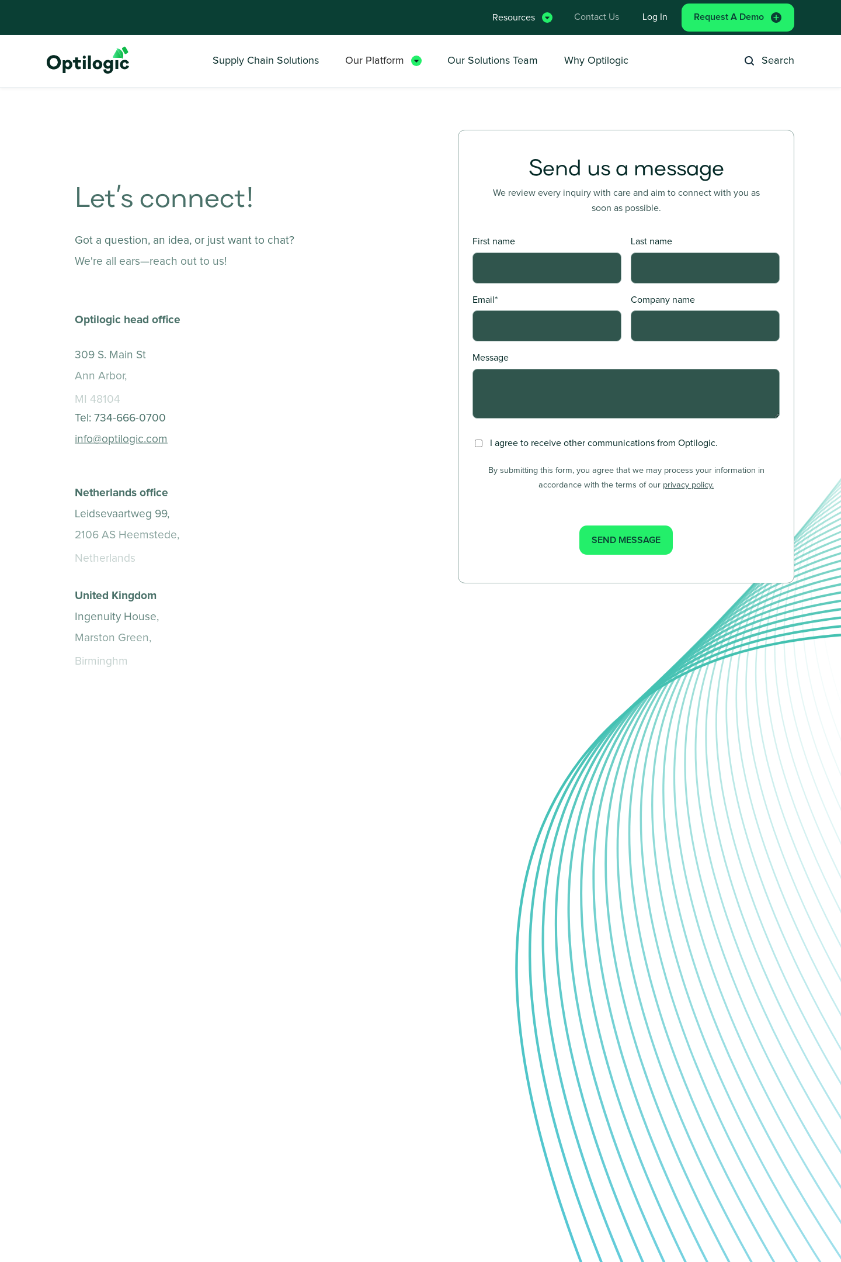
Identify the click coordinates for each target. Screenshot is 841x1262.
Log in (655, 17)
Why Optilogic (596, 61)
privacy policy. (688, 485)
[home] (89, 61)
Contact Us (596, 17)
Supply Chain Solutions (266, 61)
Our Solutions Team (492, 61)
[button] (520, 17)
